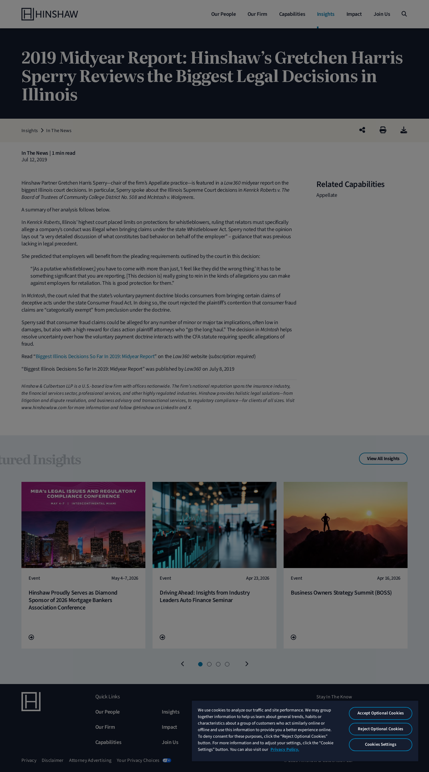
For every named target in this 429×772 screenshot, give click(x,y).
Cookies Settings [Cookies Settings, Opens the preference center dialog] (380, 744)
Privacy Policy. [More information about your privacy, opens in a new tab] (285, 749)
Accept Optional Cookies (381, 713)
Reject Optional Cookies (380, 729)
